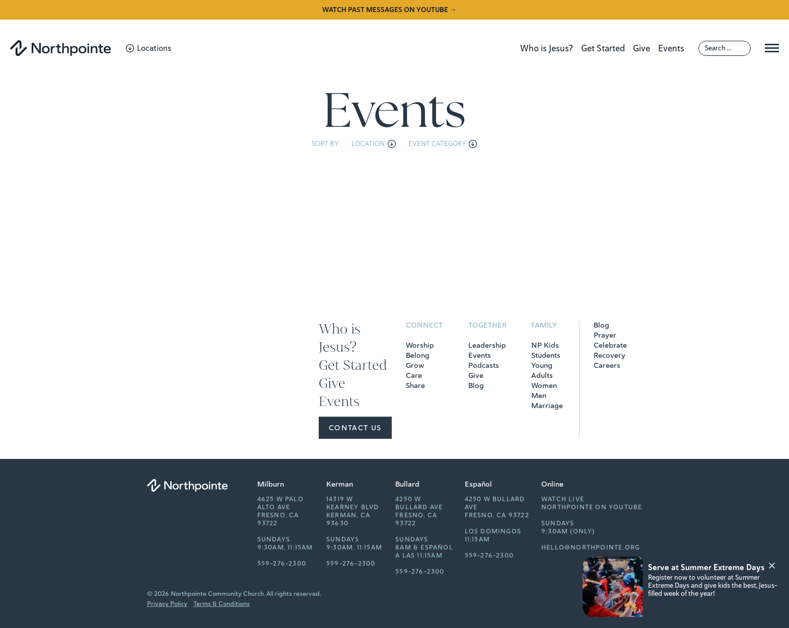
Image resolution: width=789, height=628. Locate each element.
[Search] (724, 48)
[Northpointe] (60, 48)
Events (671, 48)
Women (544, 385)
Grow (415, 365)
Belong (417, 355)
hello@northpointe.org (590, 547)
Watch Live (562, 499)
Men (538, 395)
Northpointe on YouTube (591, 507)
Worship (420, 345)
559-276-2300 (281, 564)
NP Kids (545, 345)
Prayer (605, 335)
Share (415, 385)
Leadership (487, 345)
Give (641, 48)
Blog (476, 385)
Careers (607, 365)
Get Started (603, 48)
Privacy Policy (167, 604)
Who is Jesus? (546, 48)
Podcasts (483, 365)
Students (545, 355)
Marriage (547, 405)
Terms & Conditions (221, 604)
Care (414, 375)
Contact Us (355, 427)
